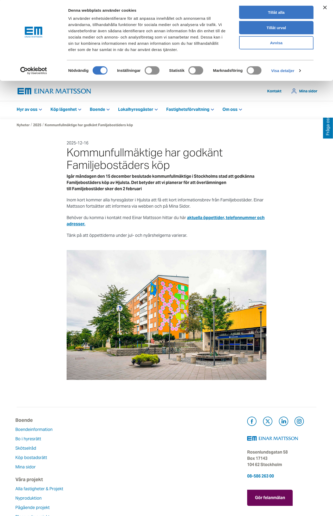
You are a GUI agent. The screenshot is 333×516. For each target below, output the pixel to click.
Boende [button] (97, 109)
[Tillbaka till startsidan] (54, 91)
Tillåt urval (276, 28)
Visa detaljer (282, 71)
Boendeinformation (35, 429)
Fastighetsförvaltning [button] (187, 109)
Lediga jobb (130, 467)
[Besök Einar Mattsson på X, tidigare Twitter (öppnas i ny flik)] (267, 422)
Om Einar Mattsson (137, 429)
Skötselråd (27, 448)
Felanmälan (181, 439)
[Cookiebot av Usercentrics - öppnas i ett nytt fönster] (33, 71)
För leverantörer (186, 467)
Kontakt (274, 91)
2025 (37, 125)
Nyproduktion (81, 445)
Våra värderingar (135, 439)
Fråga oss (179, 448)
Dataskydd (129, 485)
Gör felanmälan (270, 496)
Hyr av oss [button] (27, 109)
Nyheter (23, 125)
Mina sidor (308, 91)
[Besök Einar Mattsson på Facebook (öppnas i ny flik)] (252, 422)
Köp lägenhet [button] (63, 109)
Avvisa (276, 43)
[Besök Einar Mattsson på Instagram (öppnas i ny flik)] (299, 422)
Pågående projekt (85, 454)
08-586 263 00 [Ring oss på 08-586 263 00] (260, 476)
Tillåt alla (276, 13)
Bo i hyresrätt (29, 439)
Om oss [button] (230, 109)
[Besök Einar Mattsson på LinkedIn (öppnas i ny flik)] (283, 422)
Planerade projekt (85, 464)
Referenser (78, 473)
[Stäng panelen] (325, 8)
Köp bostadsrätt (32, 457)
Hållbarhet (129, 457)
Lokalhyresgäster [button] (135, 109)
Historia (126, 448)
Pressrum (179, 457)
